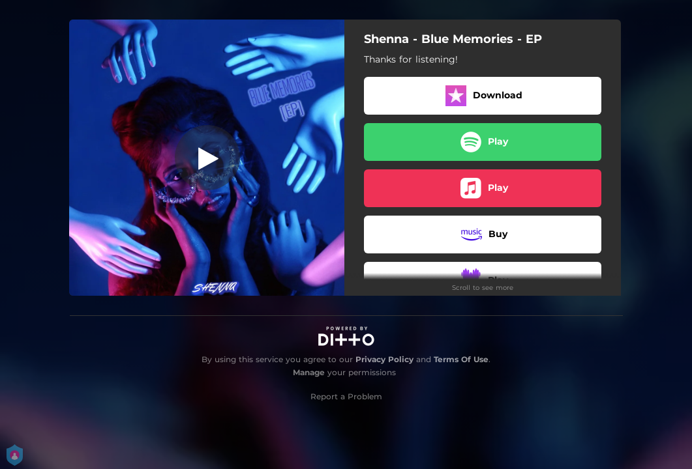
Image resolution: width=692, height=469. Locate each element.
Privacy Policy (384, 359)
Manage (309, 372)
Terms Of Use (461, 359)
